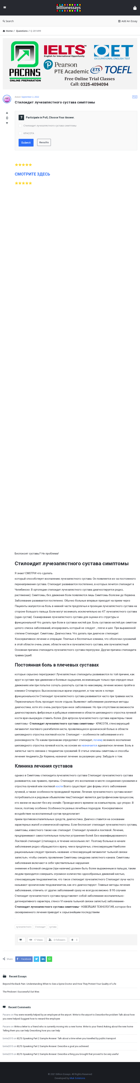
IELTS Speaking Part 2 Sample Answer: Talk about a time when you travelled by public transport (66, 1038)
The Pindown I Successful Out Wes (21, 991)
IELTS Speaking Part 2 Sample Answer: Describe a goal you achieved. (53, 1046)
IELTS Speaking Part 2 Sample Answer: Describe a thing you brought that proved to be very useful (67, 1054)
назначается (89, 745)
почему (98, 740)
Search (8, 21)
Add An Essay (127, 21)
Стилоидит (40, 926)
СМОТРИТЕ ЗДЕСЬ (32, 174)
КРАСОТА (29, 133)
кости (59, 786)
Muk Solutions (77, 1078)
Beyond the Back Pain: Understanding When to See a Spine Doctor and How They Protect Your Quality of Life (59, 983)
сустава (53, 926)
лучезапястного (23, 926)
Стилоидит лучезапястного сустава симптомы (50, 125)
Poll (135, 96)
